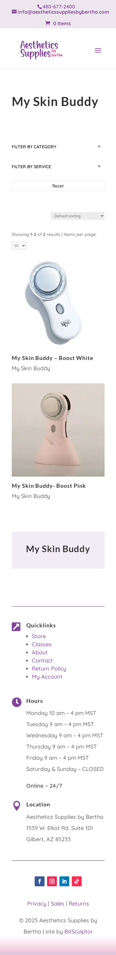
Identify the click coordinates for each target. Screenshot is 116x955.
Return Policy (49, 668)
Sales (57, 903)
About (40, 652)
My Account (47, 676)
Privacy (36, 903)
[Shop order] (78, 216)
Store (39, 636)
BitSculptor (78, 931)
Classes (42, 644)
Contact (42, 660)
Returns (79, 903)
